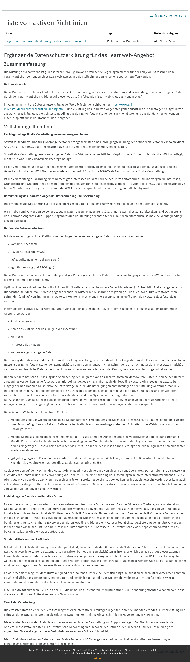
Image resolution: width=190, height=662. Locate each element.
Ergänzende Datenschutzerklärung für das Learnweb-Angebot (95, 653)
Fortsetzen (95, 658)
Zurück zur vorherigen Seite (168, 15)
